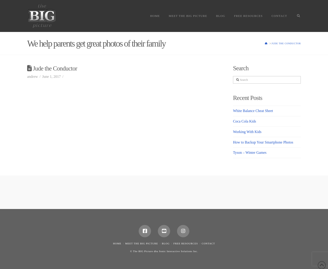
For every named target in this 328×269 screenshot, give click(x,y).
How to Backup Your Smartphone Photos (263, 142)
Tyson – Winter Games (249, 152)
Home (117, 243)
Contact (208, 243)
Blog (166, 243)
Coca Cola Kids (244, 121)
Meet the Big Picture (141, 243)
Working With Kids (247, 132)
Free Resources (185, 243)
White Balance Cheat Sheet (253, 111)
